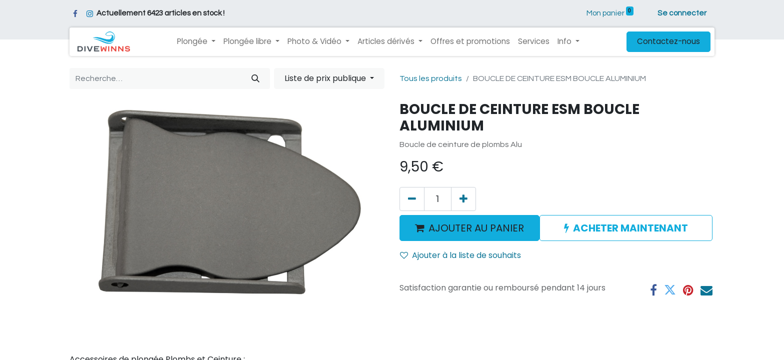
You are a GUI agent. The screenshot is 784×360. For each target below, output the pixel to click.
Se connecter (682, 13)
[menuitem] (470, 42)
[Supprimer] (412, 199)
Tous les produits (431, 78)
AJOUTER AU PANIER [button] (469, 228)
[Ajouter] (463, 199)
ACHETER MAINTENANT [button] (626, 228)
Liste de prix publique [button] (326, 78)
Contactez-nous (668, 41)
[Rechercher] (255, 78)
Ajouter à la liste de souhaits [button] (460, 255)
